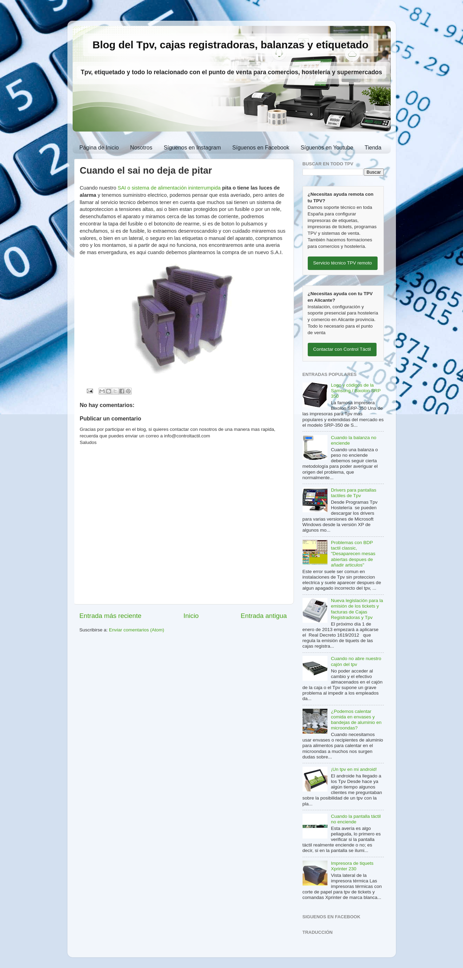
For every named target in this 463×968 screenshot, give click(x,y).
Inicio (191, 615)
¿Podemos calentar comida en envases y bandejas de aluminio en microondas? (356, 720)
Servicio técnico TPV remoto (342, 262)
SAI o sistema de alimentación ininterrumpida (169, 188)
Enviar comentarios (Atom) (136, 629)
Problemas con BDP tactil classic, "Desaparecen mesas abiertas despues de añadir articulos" (353, 554)
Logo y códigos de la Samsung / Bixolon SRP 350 (356, 391)
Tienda (373, 148)
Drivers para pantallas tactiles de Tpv (353, 492)
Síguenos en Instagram (192, 148)
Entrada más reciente (111, 615)
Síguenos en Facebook (260, 148)
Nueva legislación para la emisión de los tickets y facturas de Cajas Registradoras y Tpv (357, 609)
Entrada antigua (264, 615)
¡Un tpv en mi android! (354, 769)
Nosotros (141, 148)
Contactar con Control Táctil (342, 349)
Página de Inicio (99, 148)
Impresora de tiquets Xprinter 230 (352, 866)
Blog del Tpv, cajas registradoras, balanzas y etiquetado (231, 44)
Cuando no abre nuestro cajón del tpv (356, 661)
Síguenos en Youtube (326, 148)
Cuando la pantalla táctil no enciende (356, 819)
